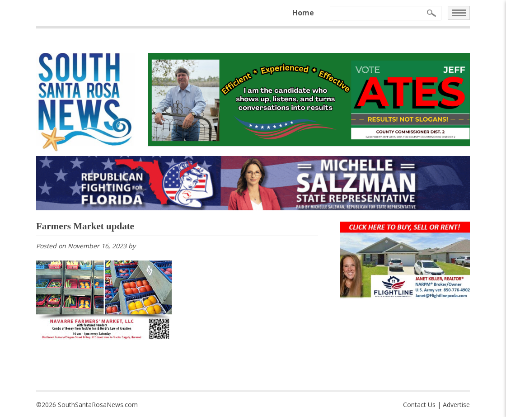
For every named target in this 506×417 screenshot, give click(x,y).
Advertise (456, 404)
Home (303, 13)
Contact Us (419, 404)
